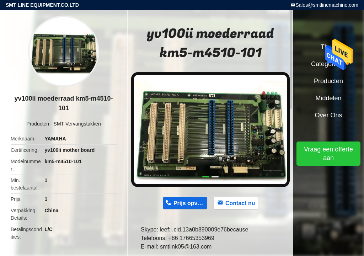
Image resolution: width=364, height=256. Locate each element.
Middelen (328, 98)
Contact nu (240, 203)
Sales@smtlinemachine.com (326, 5)
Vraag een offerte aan (328, 153)
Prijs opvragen (190, 203)
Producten (37, 124)
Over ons (328, 115)
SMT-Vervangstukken (77, 124)
